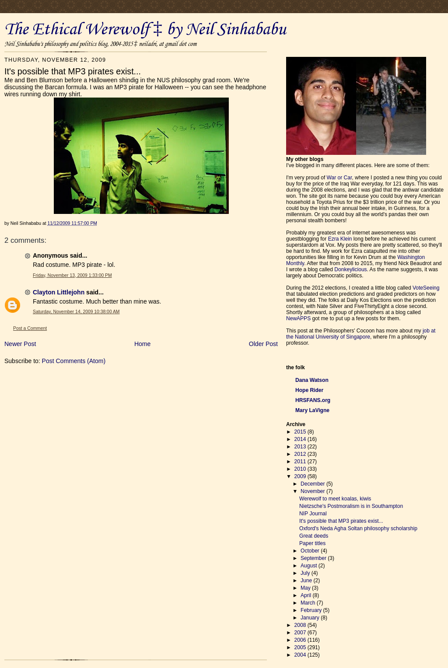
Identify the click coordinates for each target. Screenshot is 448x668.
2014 (301, 439)
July (306, 573)
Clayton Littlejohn (58, 292)
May (306, 588)
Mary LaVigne (312, 410)
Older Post (263, 343)
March (309, 603)
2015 (301, 432)
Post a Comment (30, 328)
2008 (301, 625)
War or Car (339, 178)
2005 (301, 647)
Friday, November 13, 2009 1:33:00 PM (72, 275)
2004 (301, 655)
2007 (301, 633)
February (312, 610)
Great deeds (313, 536)
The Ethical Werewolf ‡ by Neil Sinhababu (145, 30)
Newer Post (20, 343)
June (307, 580)
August (309, 566)
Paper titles (312, 543)
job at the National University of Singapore (360, 334)
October (311, 551)
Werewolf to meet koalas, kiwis (335, 499)
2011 (301, 461)
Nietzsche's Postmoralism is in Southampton (351, 506)
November (313, 491)
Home (142, 343)
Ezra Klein (340, 239)
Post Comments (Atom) (73, 360)
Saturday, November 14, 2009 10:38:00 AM (76, 311)
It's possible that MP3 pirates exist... (341, 521)
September (314, 558)
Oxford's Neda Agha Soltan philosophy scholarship (358, 528)
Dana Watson (312, 380)
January (311, 618)
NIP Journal (313, 514)
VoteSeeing (426, 288)
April (306, 595)
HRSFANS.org (312, 400)
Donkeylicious (350, 269)
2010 (301, 469)
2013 (301, 447)
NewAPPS (298, 318)
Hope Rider (309, 390)
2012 (301, 454)
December (313, 484)
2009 (301, 476)
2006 (301, 640)
